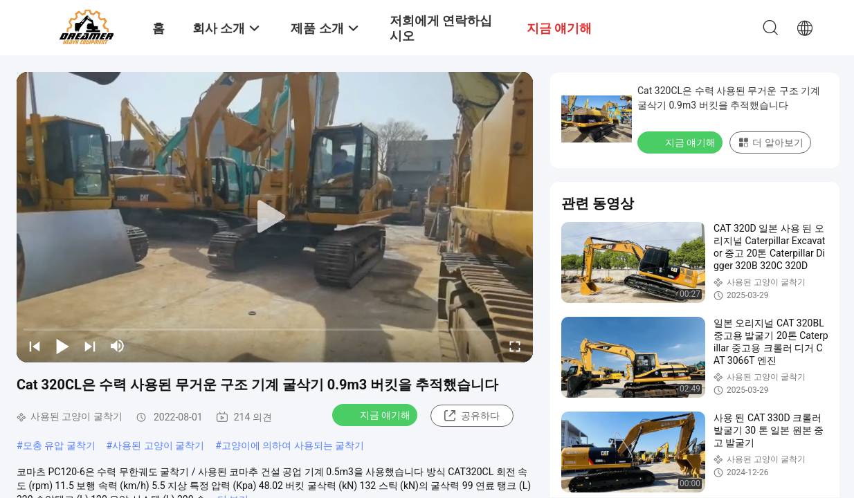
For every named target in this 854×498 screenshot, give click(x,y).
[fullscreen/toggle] (515, 345)
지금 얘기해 (376, 414)
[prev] (34, 345)
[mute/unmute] (117, 345)
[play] (274, 217)
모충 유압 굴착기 (59, 445)
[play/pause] (62, 345)
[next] (90, 345)
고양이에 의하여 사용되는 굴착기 (292, 445)
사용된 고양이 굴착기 (158, 445)
